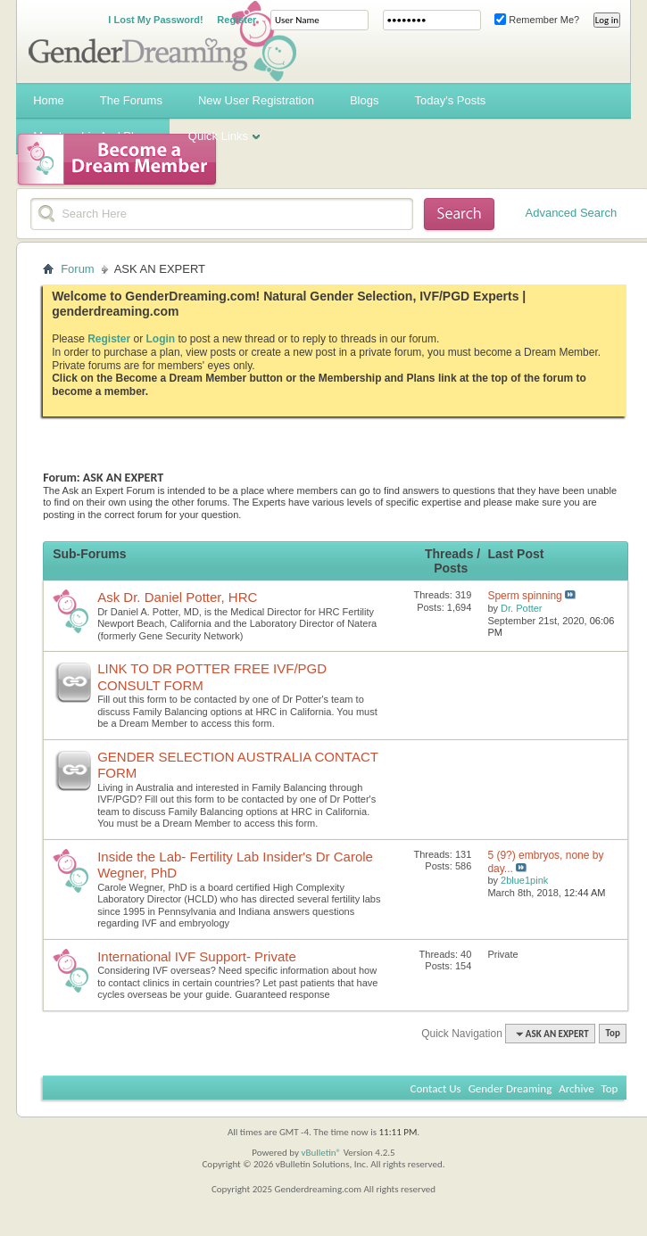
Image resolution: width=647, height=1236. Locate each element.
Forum (78, 269)
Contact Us (436, 1088)
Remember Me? (536, 19)
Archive (576, 1088)
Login (161, 339)
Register (236, 19)
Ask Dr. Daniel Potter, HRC (177, 597)
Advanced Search (572, 212)
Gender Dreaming (510, 1088)
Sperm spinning (524, 595)
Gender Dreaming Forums (162, 41)
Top (612, 1034)
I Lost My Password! (155, 19)
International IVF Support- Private (196, 956)
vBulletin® (321, 1152)
